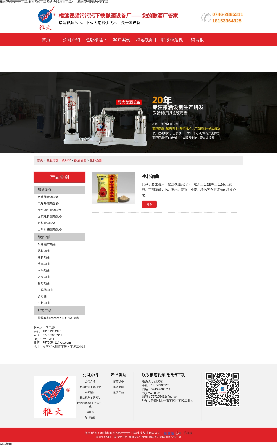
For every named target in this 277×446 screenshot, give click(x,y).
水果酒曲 (44, 270)
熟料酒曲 (44, 251)
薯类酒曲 (44, 264)
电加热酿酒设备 (48, 203)
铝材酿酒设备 (47, 223)
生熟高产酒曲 (47, 244)
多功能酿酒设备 (48, 197)
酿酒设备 (45, 189)
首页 (46, 39)
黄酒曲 (42, 296)
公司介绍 (71, 39)
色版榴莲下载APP (59, 160)
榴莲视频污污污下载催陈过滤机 (59, 318)
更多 (149, 204)
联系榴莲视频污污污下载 (172, 52)
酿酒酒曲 (80, 160)
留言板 (197, 39)
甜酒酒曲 (44, 283)
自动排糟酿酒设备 (50, 229)
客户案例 (121, 39)
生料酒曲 (96, 160)
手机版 (187, 433)
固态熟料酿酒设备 (50, 216)
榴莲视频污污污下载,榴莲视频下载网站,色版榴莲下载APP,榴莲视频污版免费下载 (54, 1)
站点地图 (90, 417)
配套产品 (45, 310)
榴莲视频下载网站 (90, 397)
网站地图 (6, 444)
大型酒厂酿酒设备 (50, 210)
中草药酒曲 (45, 290)
